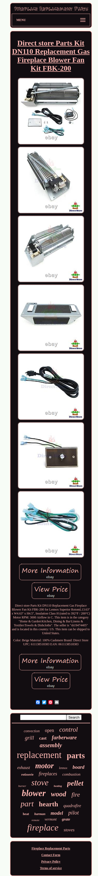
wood (58, 794)
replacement (39, 755)
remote (35, 820)
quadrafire (72, 805)
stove (40, 782)
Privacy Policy (51, 861)
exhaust (23, 767)
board (78, 767)
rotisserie (27, 774)
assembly (51, 745)
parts (76, 755)
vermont (51, 819)
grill (29, 738)
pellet (75, 783)
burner (22, 785)
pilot (73, 812)
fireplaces (48, 773)
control (68, 729)
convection (32, 731)
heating (58, 786)
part (27, 803)
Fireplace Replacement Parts (51, 848)
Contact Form (50, 855)
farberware (64, 737)
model (57, 813)
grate (66, 819)
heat (26, 814)
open (49, 730)
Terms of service (51, 868)
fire (75, 794)
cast (43, 738)
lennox (63, 768)
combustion (71, 774)
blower (34, 793)
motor (44, 765)
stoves (69, 829)
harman (39, 814)
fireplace (43, 827)
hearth (48, 804)
